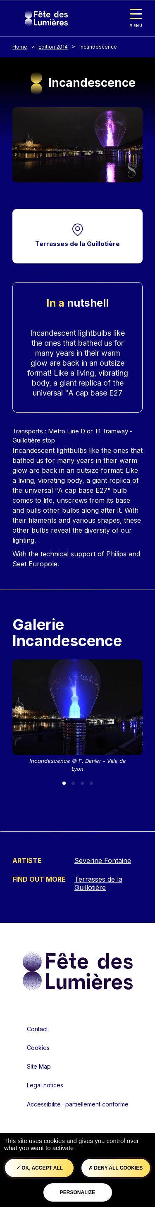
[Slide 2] (73, 783)
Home (19, 47)
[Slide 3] (82, 783)
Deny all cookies (115, 1168)
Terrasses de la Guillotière (77, 244)
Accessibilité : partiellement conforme (78, 1104)
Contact (37, 1028)
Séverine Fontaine (102, 860)
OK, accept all (39, 1168)
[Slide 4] (91, 783)
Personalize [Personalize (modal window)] (77, 1192)
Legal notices (45, 1085)
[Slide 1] (64, 783)
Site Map (39, 1066)
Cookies (38, 1047)
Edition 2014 (53, 47)
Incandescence (98, 47)
